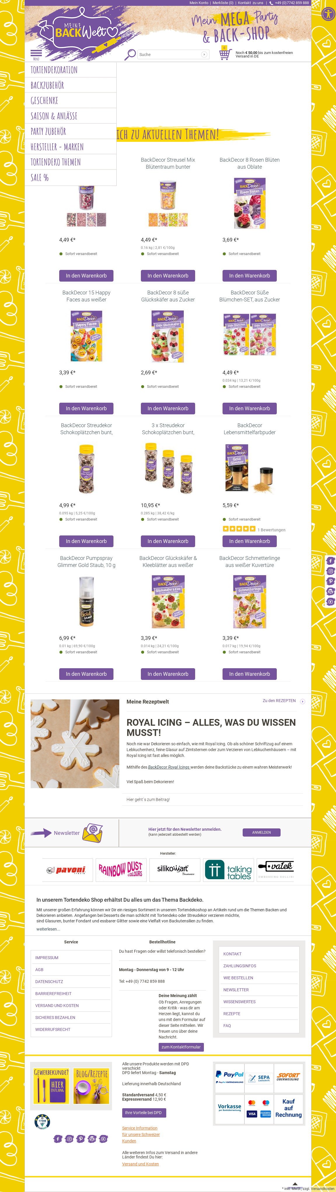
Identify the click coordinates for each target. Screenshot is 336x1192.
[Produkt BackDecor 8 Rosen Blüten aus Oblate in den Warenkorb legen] (250, 277)
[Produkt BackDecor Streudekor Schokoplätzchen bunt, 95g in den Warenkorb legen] (86, 542)
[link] (330, 560)
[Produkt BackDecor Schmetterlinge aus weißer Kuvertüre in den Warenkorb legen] (250, 675)
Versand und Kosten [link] (140, 1164)
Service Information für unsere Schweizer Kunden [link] (141, 1134)
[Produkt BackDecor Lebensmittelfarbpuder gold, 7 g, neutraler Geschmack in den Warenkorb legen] (250, 542)
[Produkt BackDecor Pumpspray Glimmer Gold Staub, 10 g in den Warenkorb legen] (86, 675)
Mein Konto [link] (199, 3)
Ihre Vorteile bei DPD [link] (143, 1112)
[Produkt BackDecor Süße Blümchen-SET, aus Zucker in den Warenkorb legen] (250, 410)
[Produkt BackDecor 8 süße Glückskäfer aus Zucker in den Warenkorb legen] (168, 410)
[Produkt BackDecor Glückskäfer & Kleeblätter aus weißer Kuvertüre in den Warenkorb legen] (168, 675)
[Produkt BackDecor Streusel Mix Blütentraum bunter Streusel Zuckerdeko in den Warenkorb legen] (168, 277)
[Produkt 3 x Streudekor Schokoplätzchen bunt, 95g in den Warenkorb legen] (168, 542)
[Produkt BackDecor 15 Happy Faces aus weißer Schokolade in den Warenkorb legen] (86, 410)
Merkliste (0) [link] (223, 3)
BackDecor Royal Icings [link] (169, 767)
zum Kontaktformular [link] (181, 1047)
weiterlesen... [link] (48, 929)
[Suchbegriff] (170, 54)
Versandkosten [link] (323, 1189)
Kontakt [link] (251, 3)
